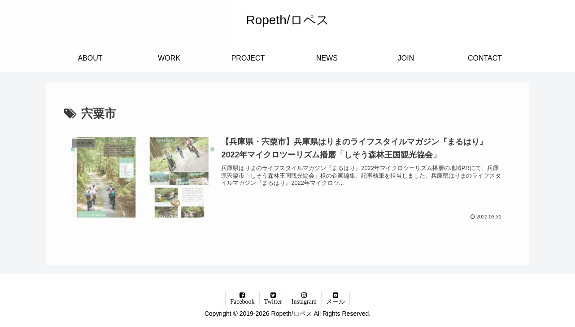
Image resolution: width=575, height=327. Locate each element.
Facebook (242, 301)
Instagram (304, 301)
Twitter (273, 301)
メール (335, 301)
